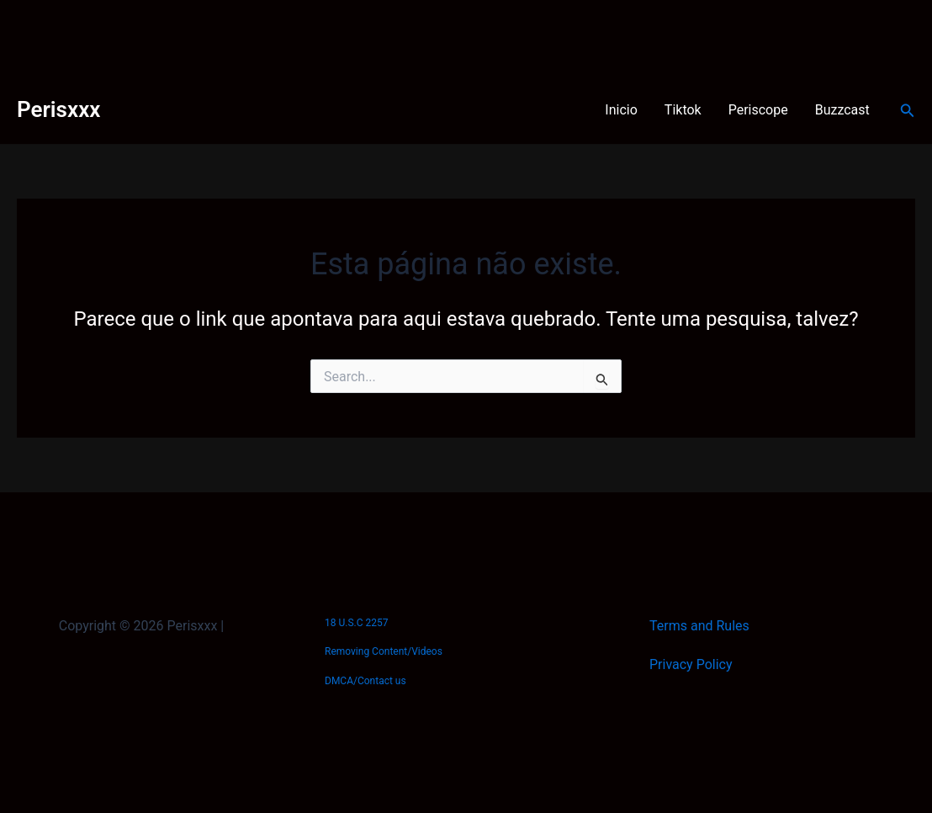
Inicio (621, 110)
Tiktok (683, 110)
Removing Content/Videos (383, 651)
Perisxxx (58, 109)
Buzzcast (842, 110)
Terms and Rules (699, 626)
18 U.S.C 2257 (356, 623)
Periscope (758, 110)
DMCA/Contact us (365, 681)
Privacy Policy (691, 664)
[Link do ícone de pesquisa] (907, 110)
